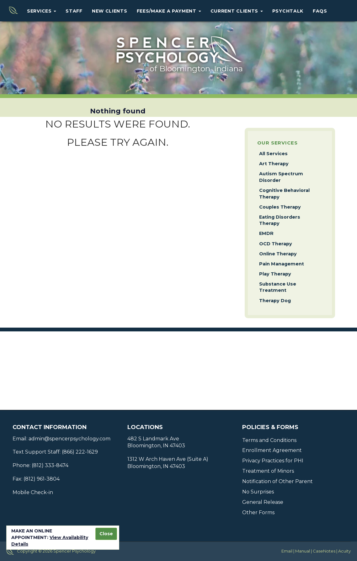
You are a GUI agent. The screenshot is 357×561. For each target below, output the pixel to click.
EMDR (266, 233)
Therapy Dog (275, 300)
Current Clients (236, 11)
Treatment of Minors (268, 471)
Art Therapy (274, 163)
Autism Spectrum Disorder (281, 177)
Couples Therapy (280, 207)
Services (41, 11)
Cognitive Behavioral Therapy (284, 194)
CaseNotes (324, 550)
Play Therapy (275, 274)
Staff (74, 11)
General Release (262, 502)
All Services (273, 153)
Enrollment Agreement (272, 450)
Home (11, 10)
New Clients (109, 11)
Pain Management (281, 264)
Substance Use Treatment (277, 287)
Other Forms (258, 512)
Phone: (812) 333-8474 (40, 465)
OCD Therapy (275, 244)
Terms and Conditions (269, 440)
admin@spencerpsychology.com (68, 439)
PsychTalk (287, 11)
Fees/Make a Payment (169, 11)
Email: (20, 439)
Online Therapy (278, 254)
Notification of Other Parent (277, 481)
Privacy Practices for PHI (272, 461)
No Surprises (258, 492)
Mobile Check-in (33, 492)
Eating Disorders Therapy (279, 220)
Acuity (344, 550)
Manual (302, 550)
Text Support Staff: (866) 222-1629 (55, 452)
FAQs (320, 11)
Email (286, 550)
